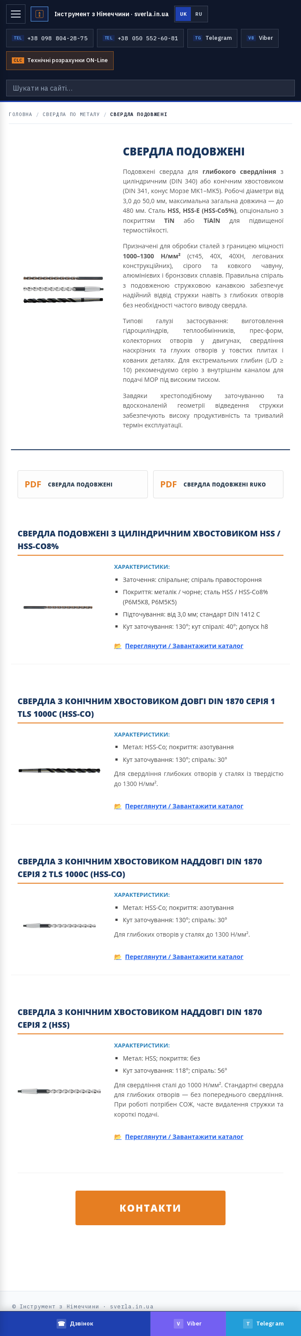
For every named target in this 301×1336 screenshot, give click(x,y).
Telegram (212, 38)
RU (198, 14)
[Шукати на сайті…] (150, 88)
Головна (20, 114)
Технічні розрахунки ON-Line (60, 60)
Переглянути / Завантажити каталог (184, 646)
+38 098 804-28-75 (50, 38)
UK (183, 14)
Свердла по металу (71, 114)
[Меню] (15, 14)
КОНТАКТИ (150, 1207)
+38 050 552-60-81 (141, 38)
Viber (260, 38)
